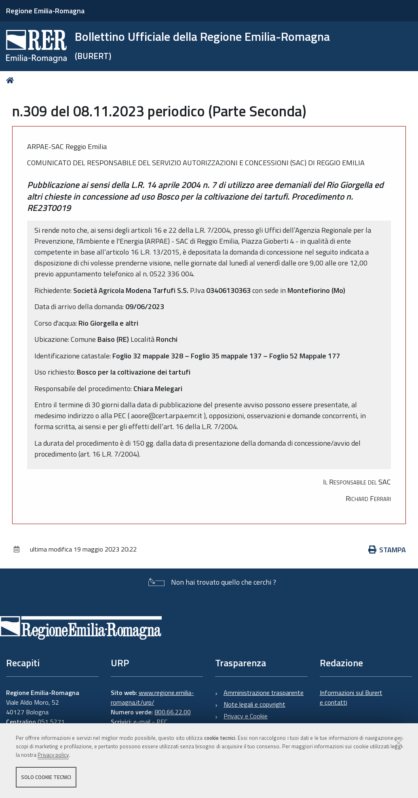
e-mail (141, 721)
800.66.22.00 (172, 712)
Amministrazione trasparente (264, 692)
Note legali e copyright (254, 704)
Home (11, 80)
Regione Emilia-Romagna (45, 10)
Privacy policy (53, 755)
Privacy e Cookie (246, 716)
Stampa (387, 549)
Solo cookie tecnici (46, 777)
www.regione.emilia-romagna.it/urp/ (152, 697)
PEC (161, 721)
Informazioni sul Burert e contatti (351, 697)
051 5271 (51, 721)
